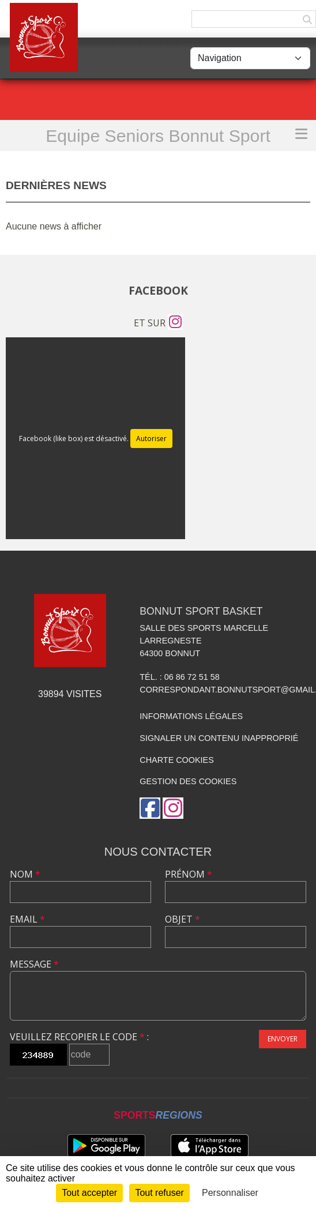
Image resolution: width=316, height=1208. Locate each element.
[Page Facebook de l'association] (150, 808)
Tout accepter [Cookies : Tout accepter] (89, 1193)
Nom (25, 874)
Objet (182, 919)
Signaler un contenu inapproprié (219, 738)
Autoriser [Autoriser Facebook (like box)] (151, 438)
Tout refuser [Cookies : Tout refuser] (159, 1193)
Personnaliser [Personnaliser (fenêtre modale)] (230, 1193)
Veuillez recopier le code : (79, 1036)
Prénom (188, 874)
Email (27, 919)
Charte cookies (176, 760)
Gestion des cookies (188, 781)
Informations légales (191, 716)
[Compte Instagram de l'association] (175, 323)
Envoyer (283, 1039)
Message (34, 964)
